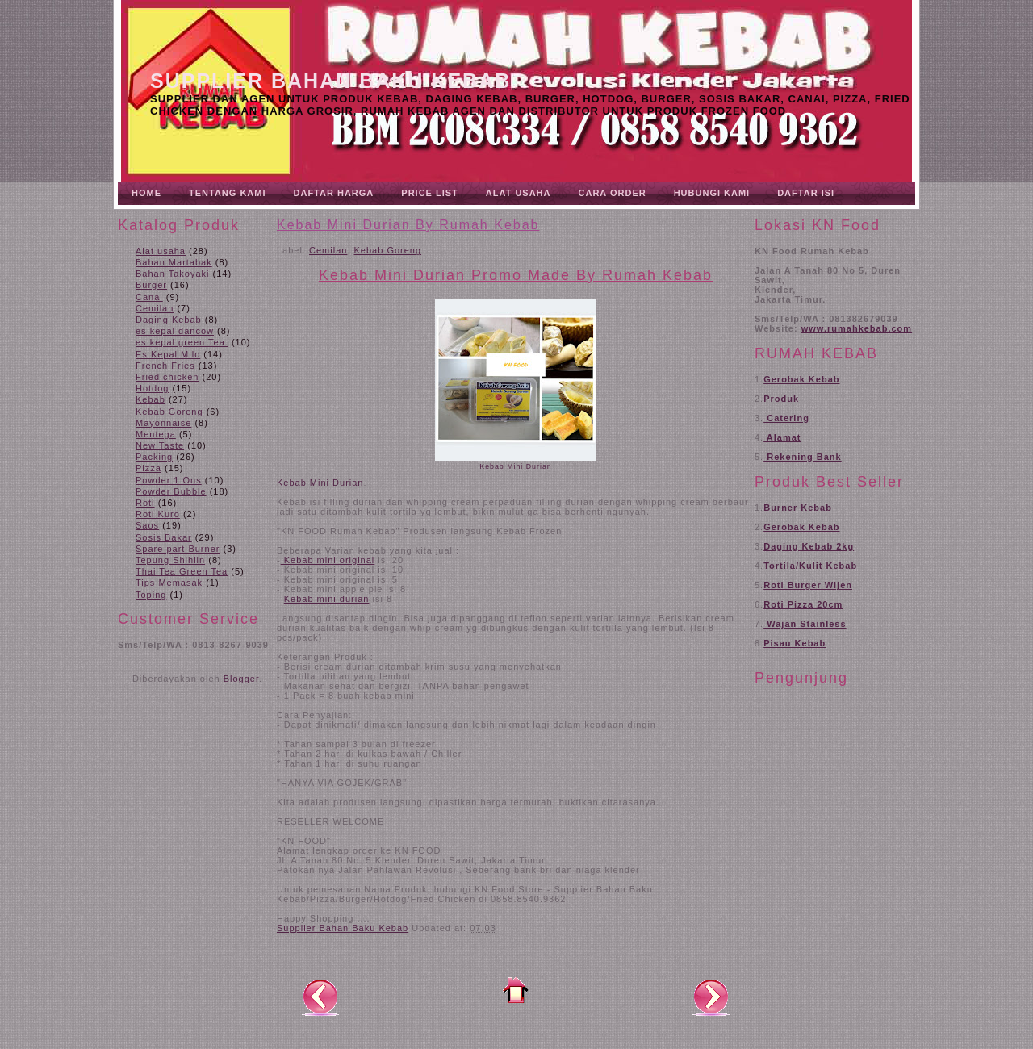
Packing (154, 457)
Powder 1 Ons (169, 480)
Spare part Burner (178, 549)
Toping (151, 595)
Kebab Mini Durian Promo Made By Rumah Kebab (516, 275)
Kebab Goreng (169, 411)
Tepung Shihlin (170, 560)
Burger (151, 285)
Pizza (148, 468)
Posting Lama (711, 996)
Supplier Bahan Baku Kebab (330, 80)
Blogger (241, 678)
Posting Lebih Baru (320, 996)
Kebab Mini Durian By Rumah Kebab (408, 225)
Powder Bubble (171, 491)
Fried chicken (167, 377)
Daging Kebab (169, 319)
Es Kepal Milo (168, 354)
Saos (147, 525)
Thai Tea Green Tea (182, 571)
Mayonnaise (163, 423)
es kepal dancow (175, 331)
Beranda (516, 990)
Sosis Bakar (164, 537)
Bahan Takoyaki (172, 273)
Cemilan (155, 308)
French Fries (165, 365)
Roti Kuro (158, 514)
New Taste (160, 445)
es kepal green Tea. (182, 342)
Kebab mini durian (327, 599)
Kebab (150, 399)
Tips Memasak (169, 582)
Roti (145, 503)
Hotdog (152, 388)
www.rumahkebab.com (856, 328)
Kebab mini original (328, 560)
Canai (149, 297)
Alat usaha (161, 251)
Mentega (156, 434)
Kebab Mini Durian (515, 466)
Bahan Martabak (174, 262)
